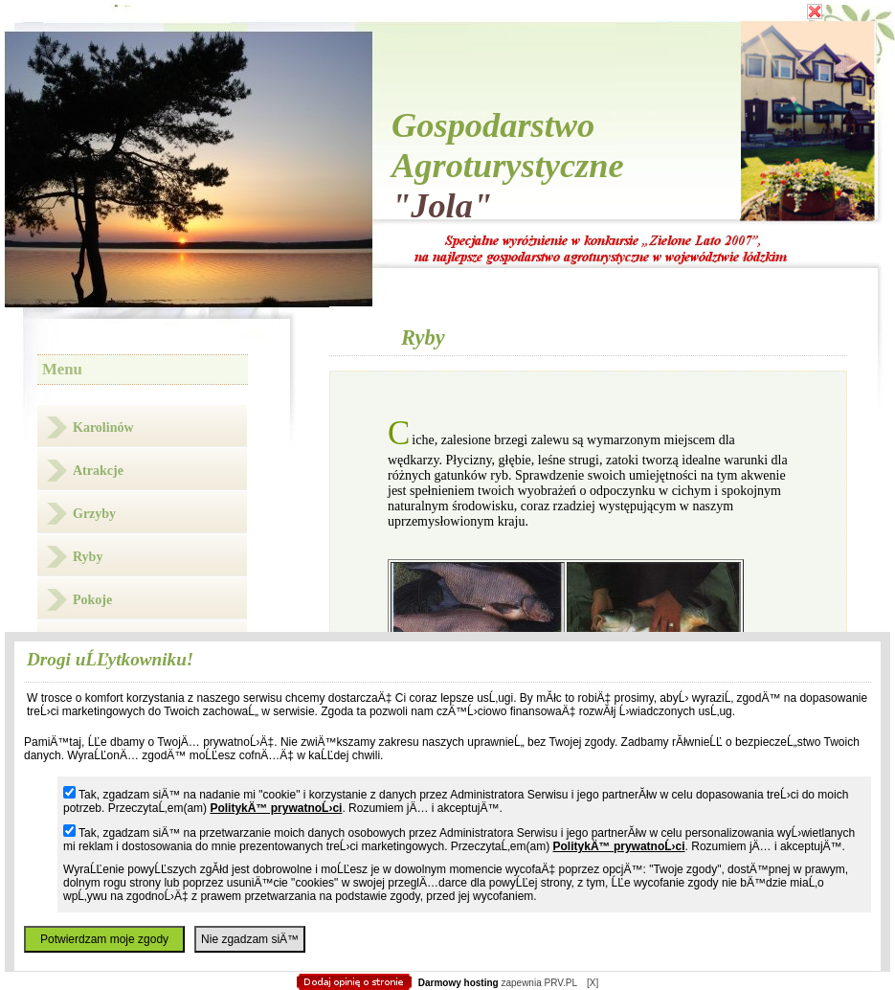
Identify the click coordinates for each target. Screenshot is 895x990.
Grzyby (94, 513)
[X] (592, 983)
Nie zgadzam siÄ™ (250, 939)
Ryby (87, 557)
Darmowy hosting (458, 983)
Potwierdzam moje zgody (104, 939)
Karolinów (103, 427)
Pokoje (92, 600)
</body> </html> (448, 95)
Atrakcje (98, 470)
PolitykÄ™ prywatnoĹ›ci (276, 808)
